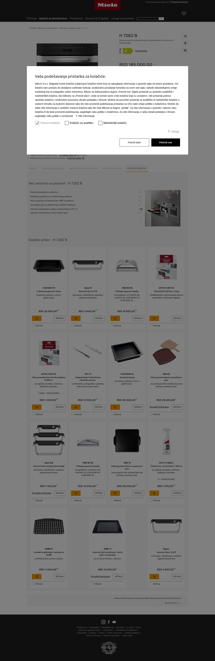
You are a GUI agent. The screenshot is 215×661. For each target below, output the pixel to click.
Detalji (175, 131)
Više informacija (86, 116)
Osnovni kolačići (50, 122)
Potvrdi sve (165, 142)
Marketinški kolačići (115, 122)
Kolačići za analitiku (81, 122)
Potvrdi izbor (134, 142)
